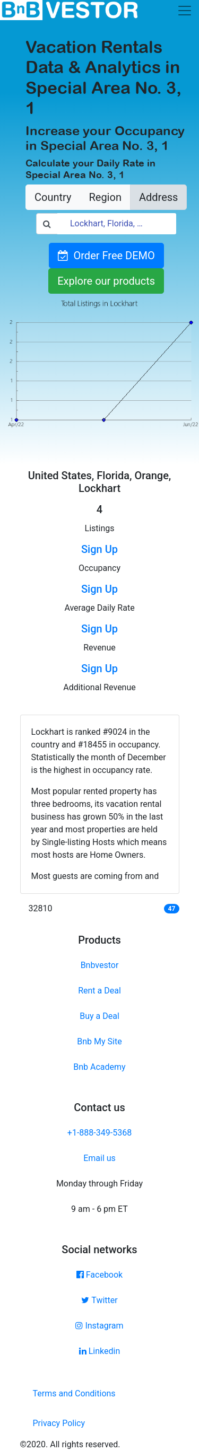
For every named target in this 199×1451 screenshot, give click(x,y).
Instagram (99, 1326)
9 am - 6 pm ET (99, 1209)
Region (105, 197)
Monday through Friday (99, 1184)
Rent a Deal (99, 991)
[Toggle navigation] (184, 11)
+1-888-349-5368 (99, 1133)
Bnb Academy (99, 1067)
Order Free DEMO (106, 255)
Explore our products (106, 281)
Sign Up (99, 549)
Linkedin (99, 1351)
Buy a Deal (99, 1016)
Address (158, 197)
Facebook (99, 1275)
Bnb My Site (99, 1041)
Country (52, 197)
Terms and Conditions (74, 1393)
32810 (41, 908)
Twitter (99, 1300)
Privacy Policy (59, 1423)
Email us (99, 1158)
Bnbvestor (100, 965)
